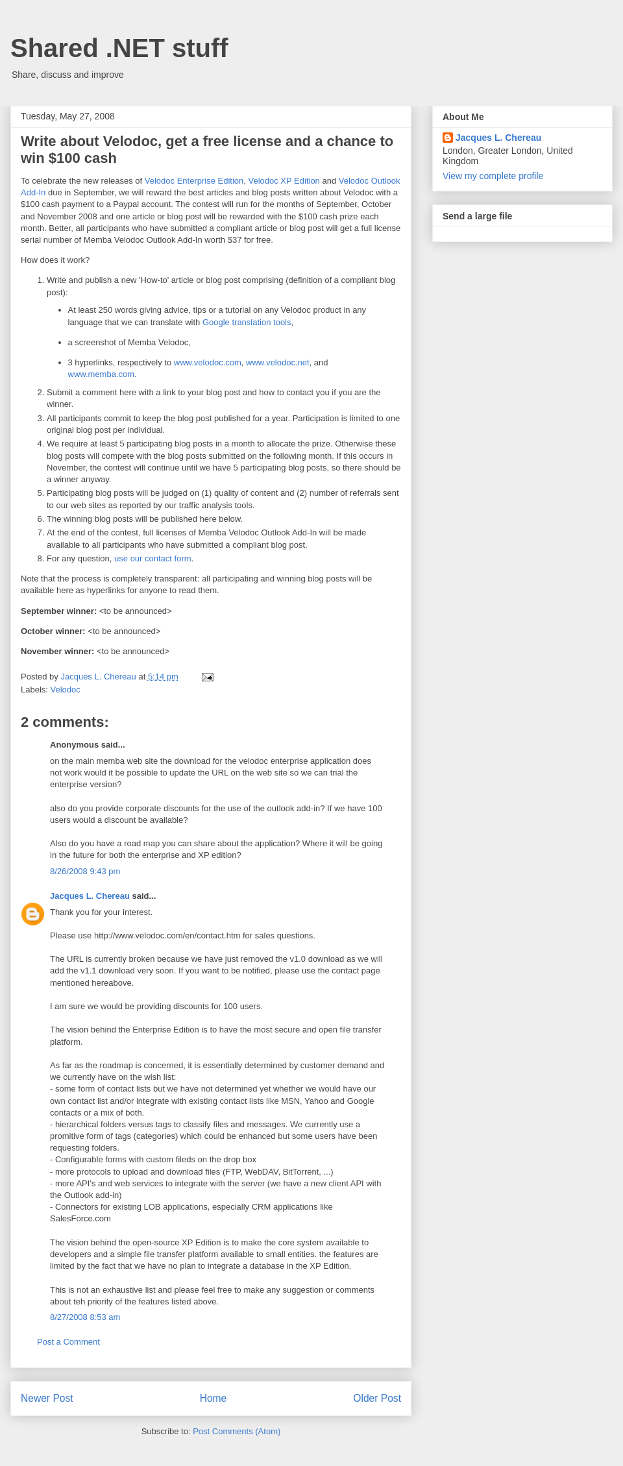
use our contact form (152, 558)
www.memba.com (101, 374)
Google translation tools (246, 322)
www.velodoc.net (278, 362)
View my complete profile (493, 176)
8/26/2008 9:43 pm (85, 871)
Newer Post (47, 1398)
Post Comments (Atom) (236, 1431)
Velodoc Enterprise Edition (194, 181)
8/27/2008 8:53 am (85, 1317)
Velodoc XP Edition (284, 181)
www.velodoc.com (207, 362)
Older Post (377, 1398)
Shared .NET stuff (119, 48)
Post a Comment (68, 1342)
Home (213, 1398)
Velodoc (65, 689)
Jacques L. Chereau (90, 896)
